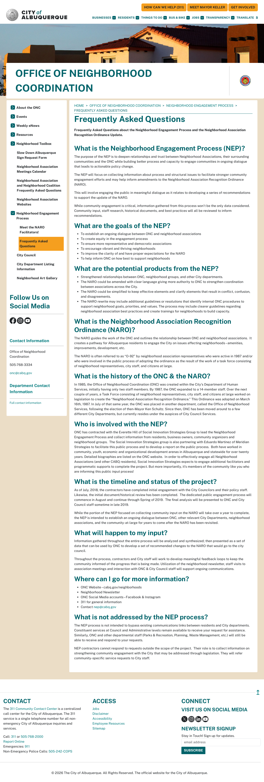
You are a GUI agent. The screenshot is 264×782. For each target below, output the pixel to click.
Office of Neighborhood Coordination (125, 106)
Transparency (220, 17)
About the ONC (28, 108)
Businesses (104, 17)
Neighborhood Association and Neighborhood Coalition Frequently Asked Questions (39, 185)
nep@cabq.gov (105, 607)
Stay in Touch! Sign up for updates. (208, 736)
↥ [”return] (258, 692)
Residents (128, 17)
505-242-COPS (60, 751)
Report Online (13, 741)
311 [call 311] (13, 737)
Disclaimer (100, 714)
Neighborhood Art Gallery (37, 278)
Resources (24, 135)
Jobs (198, 17)
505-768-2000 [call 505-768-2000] (32, 737)
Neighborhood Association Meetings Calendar (37, 169)
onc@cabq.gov (21, 373)
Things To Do (154, 17)
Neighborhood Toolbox (33, 144)
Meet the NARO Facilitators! (32, 229)
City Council (26, 255)
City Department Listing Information (35, 266)
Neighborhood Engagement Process (199, 106)
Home (79, 106)
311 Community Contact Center (33, 709)
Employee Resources (108, 723)
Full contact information (25, 402)
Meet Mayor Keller (207, 7)
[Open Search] (257, 18)
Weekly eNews (27, 126)
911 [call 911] (27, 746)
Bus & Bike (179, 17)
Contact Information (29, 340)
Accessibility (102, 719)
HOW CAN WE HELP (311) (164, 7)
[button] (245, 18)
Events (21, 117)
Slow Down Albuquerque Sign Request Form (36, 155)
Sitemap (98, 728)
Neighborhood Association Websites (37, 201)
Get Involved (243, 7)
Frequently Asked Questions (34, 243)
